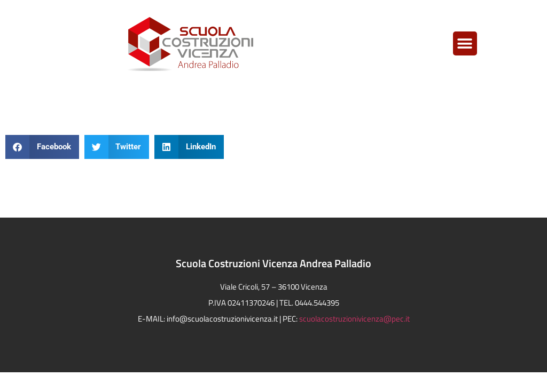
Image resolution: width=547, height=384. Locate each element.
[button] (465, 43)
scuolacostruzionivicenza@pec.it (354, 319)
